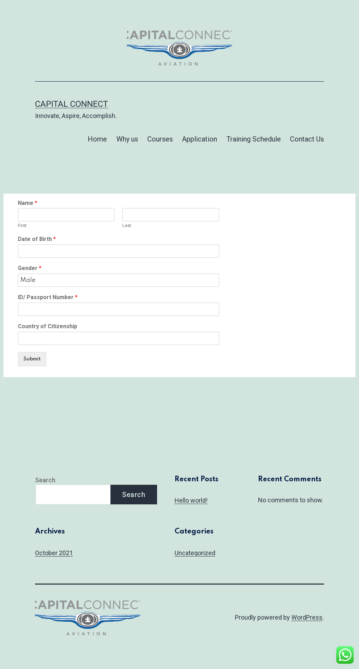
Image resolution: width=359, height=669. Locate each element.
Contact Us (307, 139)
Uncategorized (195, 553)
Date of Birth (37, 239)
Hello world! (191, 500)
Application (199, 139)
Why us (127, 139)
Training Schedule (253, 139)
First (22, 225)
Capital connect (71, 104)
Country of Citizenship (47, 326)
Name (27, 203)
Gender (29, 268)
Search (45, 480)
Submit (32, 359)
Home (97, 139)
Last (126, 225)
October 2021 (54, 553)
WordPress (307, 617)
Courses (160, 139)
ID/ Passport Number (47, 297)
